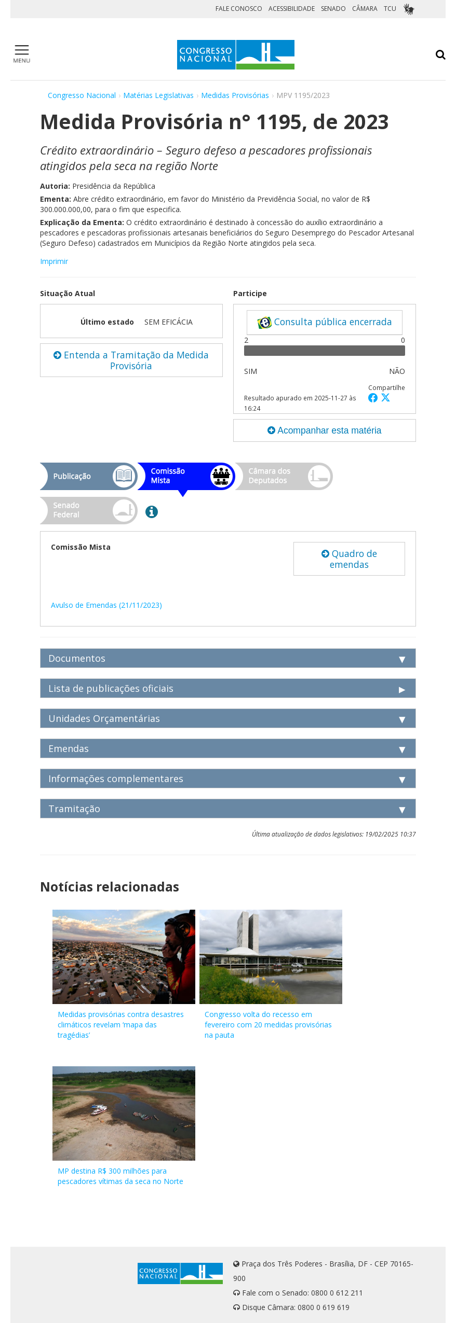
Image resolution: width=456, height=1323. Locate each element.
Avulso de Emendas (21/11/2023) (106, 605)
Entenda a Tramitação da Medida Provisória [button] (131, 360)
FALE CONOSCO (239, 8)
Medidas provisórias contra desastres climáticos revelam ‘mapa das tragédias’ (121, 1024)
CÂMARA (365, 8)
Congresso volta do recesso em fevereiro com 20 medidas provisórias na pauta (268, 1024)
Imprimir (54, 261)
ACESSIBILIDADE (292, 8)
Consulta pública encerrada (324, 322)
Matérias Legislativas (158, 95)
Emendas (68, 748)
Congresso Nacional (82, 95)
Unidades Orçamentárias (104, 718)
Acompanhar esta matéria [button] (324, 430)
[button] (374, 397)
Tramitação (74, 808)
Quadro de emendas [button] (349, 558)
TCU (390, 8)
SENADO (333, 8)
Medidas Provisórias (235, 95)
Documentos (76, 658)
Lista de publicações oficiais (110, 688)
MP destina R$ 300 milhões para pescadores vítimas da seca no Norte (120, 1176)
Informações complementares (115, 778)
